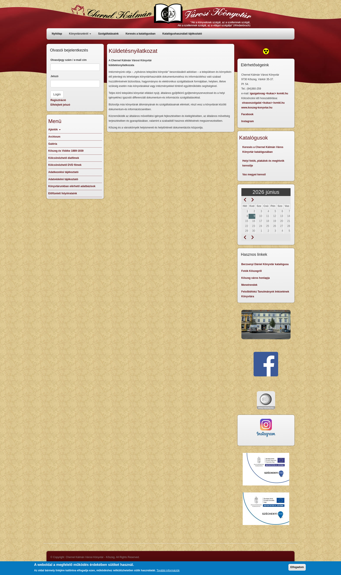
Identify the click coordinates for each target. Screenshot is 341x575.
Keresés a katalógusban (140, 33)
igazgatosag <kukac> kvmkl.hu (269, 93)
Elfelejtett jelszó (60, 104)
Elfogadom (297, 568)
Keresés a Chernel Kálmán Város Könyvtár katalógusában (262, 149)
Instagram (247, 121)
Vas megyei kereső (254, 174)
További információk (168, 571)
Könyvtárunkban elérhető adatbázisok (71, 186)
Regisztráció (58, 100)
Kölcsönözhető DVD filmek (65, 164)
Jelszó (54, 76)
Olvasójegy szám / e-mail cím (68, 59)
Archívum (54, 136)
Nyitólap (57, 33)
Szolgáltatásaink (108, 33)
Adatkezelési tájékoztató (63, 172)
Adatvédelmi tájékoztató (63, 179)
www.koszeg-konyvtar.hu (256, 107)
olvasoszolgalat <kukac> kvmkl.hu (263, 102)
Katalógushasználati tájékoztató (182, 33)
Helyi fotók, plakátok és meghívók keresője (263, 163)
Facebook (247, 114)
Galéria (52, 143)
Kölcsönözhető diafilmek (63, 158)
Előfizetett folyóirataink (62, 193)
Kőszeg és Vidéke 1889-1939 (66, 150)
